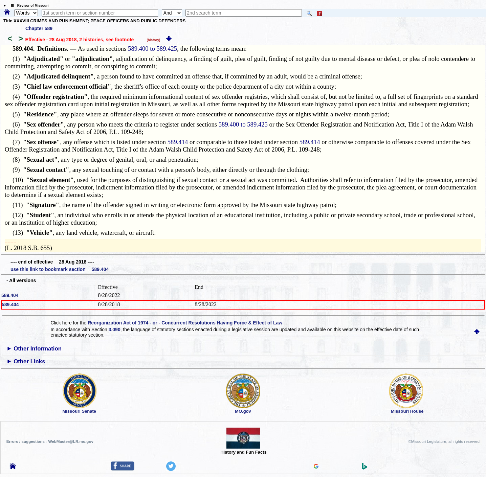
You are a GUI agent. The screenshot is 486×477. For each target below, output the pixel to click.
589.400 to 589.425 (152, 48)
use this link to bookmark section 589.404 (59, 269)
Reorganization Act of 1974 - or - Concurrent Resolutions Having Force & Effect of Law (185, 322)
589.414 (178, 141)
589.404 (10, 295)
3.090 (114, 329)
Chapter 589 (38, 28)
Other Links (29, 361)
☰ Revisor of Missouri (28, 5)
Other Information (38, 348)
